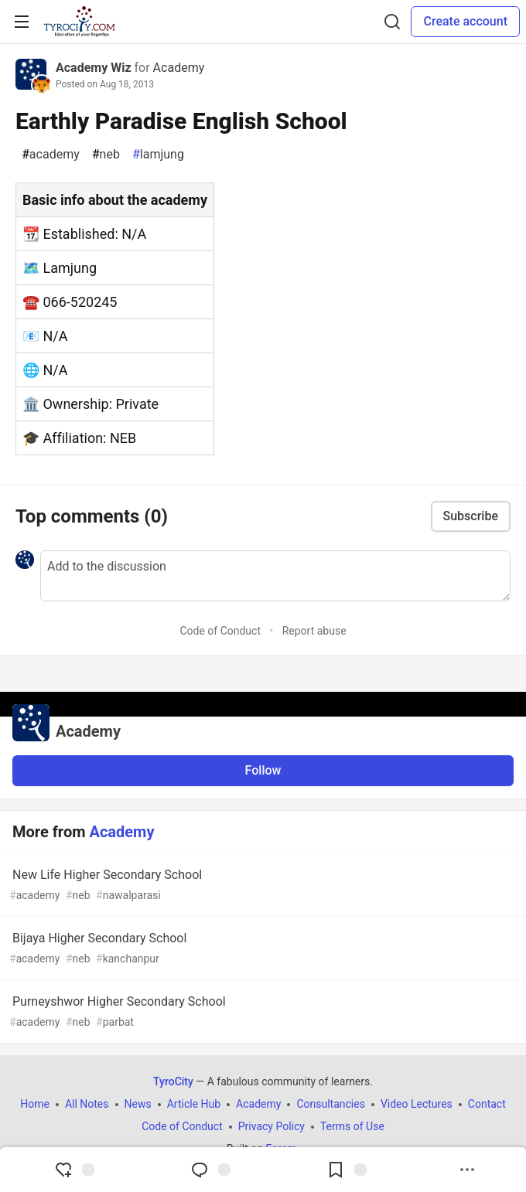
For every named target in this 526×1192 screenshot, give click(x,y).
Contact (487, 1104)
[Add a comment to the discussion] (275, 576)
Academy (179, 67)
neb (106, 154)
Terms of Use (352, 1126)
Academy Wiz (94, 67)
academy (51, 154)
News (138, 1104)
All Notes (87, 1104)
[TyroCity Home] (79, 21)
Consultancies (330, 1104)
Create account (465, 21)
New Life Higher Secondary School (261, 885)
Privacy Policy (271, 1126)
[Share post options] (467, 1169)
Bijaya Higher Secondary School (261, 949)
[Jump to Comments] (210, 1169)
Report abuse (314, 631)
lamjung (158, 154)
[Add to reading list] (346, 1169)
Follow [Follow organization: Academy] (263, 770)
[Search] (392, 21)
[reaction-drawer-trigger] (74, 1169)
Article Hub (193, 1104)
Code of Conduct (220, 631)
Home (35, 1104)
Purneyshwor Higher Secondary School (261, 1012)
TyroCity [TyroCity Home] (173, 1081)
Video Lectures (417, 1104)
